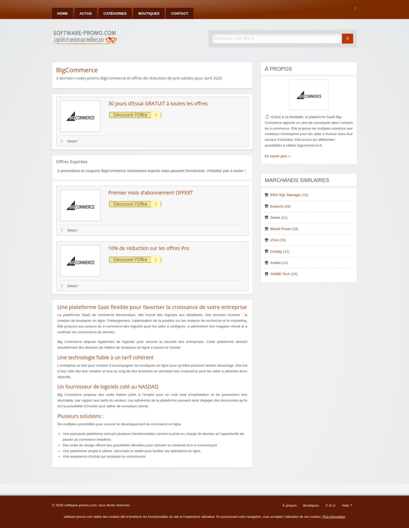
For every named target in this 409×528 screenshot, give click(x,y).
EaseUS (276, 206)
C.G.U (330, 505)
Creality (276, 251)
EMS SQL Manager (285, 195)
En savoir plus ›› (277, 156)
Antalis (275, 263)
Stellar (275, 218)
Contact (179, 13)
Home (62, 13)
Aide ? (347, 505)
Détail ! (69, 141)
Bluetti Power (280, 229)
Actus (86, 13)
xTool (274, 240)
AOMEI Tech (280, 274)
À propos (289, 505)
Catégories (115, 13)
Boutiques (148, 13)
